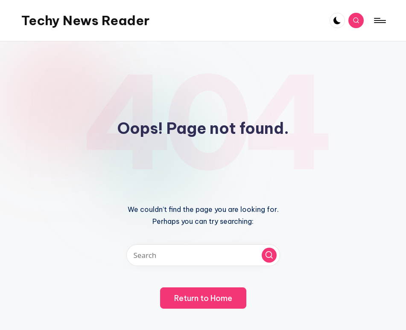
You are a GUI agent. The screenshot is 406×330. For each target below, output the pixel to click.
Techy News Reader (85, 20)
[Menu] (379, 20)
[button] (269, 255)
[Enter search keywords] (203, 255)
